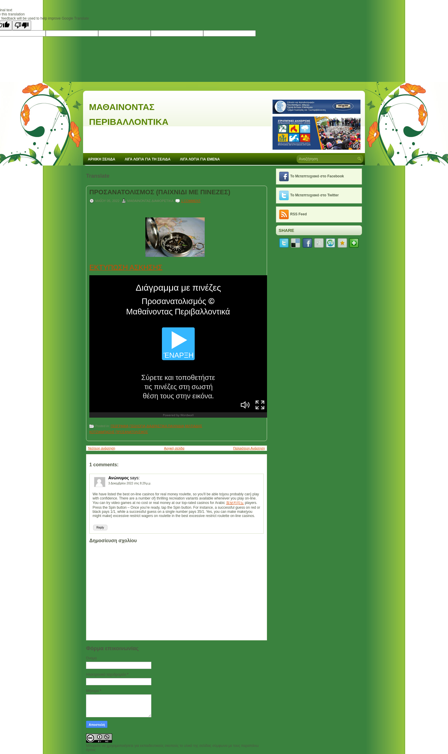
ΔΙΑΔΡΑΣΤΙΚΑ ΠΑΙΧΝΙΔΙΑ (165, 426)
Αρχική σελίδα (174, 448)
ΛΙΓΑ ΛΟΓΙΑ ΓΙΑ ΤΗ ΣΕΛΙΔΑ (148, 159)
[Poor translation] (21, 25)
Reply (100, 527)
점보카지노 (235, 503)
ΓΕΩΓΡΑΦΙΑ (119, 426)
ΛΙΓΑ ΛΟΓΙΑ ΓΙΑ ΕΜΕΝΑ (200, 159)
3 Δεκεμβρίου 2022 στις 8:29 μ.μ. (129, 483)
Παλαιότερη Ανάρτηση (249, 448)
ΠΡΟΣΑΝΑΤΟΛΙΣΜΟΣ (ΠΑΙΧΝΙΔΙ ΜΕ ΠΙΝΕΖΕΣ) (159, 192)
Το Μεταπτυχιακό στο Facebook (317, 176)
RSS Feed (298, 214)
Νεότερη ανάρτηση (101, 448)
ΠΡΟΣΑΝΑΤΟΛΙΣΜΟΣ (131, 432)
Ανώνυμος (118, 477)
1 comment (191, 201)
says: (135, 477)
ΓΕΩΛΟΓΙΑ (137, 426)
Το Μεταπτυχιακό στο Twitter (314, 195)
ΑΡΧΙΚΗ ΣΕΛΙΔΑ (101, 159)
